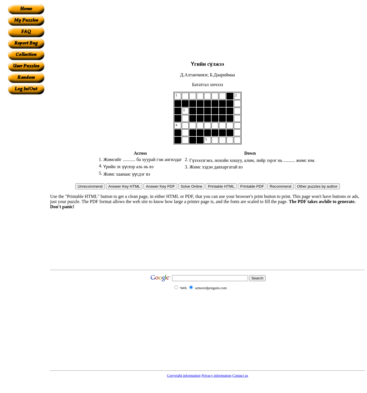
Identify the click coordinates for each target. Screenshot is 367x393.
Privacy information (216, 375)
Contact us (240, 375)
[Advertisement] (26, 180)
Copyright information (183, 375)
